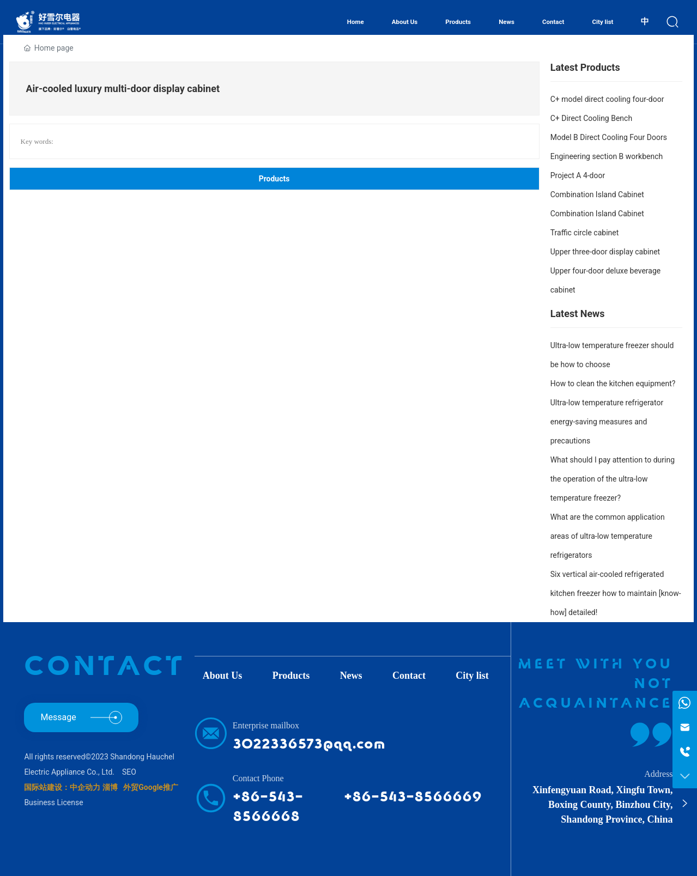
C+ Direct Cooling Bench (591, 118)
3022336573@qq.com (309, 743)
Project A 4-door (577, 175)
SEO (129, 772)
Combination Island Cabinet (597, 194)
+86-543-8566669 (413, 796)
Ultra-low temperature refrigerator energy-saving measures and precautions (606, 421)
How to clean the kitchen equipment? (613, 383)
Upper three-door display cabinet (605, 251)
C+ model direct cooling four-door (607, 99)
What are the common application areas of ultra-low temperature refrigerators (607, 536)
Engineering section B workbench (606, 156)
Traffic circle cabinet (584, 232)
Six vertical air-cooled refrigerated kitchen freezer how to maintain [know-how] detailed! (615, 593)
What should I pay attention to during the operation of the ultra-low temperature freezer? (612, 478)
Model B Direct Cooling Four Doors (608, 137)
